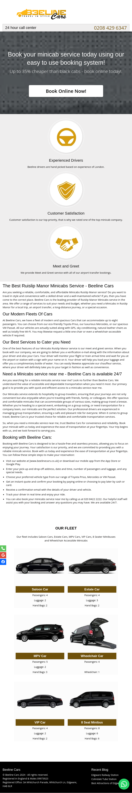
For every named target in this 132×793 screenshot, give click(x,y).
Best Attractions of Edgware (106, 783)
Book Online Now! (66, 91)
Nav (123, 13)
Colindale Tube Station (104, 779)
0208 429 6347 (110, 28)
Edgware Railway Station (105, 775)
